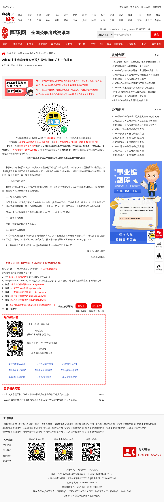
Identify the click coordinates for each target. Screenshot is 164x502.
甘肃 (103, 20)
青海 (139, 20)
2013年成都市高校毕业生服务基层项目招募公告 (33, 305)
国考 (20, 15)
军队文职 (118, 44)
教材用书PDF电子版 (88, 142)
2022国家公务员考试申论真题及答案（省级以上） (135, 125)
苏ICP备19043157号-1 (101, 474)
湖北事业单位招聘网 (11, 432)
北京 (29, 15)
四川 (57, 20)
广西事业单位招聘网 (95, 432)
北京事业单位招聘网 (84, 424)
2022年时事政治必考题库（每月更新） (131, 66)
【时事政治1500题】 (18, 364)
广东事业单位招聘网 (74, 432)
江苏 (93, 15)
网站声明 (82, 470)
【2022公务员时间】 (18, 377)
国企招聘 (55, 44)
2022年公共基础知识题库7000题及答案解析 (134, 83)
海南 (48, 20)
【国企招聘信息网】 (69, 370)
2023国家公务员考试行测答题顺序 (129, 79)
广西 (39, 20)
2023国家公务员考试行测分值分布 (129, 96)
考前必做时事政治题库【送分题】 (35, 142)
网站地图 (145, 7)
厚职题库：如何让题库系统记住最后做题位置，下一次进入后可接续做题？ (137, 62)
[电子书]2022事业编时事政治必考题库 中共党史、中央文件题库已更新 (67, 90)
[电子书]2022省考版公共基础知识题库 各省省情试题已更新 (62, 85)
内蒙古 (157, 20)
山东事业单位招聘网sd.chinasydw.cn (28, 296)
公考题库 (131, 44)
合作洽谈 (7, 455)
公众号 (159, 236)
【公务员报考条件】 (44, 377)
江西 (121, 15)
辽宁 (66, 15)
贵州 (84, 20)
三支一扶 (80, 44)
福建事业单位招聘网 (115, 428)
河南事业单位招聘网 (53, 432)
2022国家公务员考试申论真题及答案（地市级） (136, 121)
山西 (57, 15)
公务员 (30, 44)
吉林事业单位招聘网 (147, 424)
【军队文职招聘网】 (70, 377)
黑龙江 (148, 20)
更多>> (157, 55)
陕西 (93, 20)
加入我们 (7, 450)
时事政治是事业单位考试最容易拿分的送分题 (134, 92)
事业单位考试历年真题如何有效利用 (130, 100)
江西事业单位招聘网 (95, 428)
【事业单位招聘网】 (43, 370)
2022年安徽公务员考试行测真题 (128, 142)
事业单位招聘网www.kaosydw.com (27, 284)
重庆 (66, 20)
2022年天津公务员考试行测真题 (128, 133)
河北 (48, 15)
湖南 (158, 15)
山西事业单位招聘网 (105, 424)
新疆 (121, 20)
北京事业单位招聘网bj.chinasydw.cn (28, 292)
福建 (130, 15)
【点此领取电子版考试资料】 (24, 150)
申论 (144, 44)
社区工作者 (106, 44)
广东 (29, 20)
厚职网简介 (8, 445)
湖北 (148, 15)
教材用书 (156, 44)
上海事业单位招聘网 (136, 428)
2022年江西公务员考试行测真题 (128, 155)
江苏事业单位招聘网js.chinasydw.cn (28, 300)
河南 (20, 20)
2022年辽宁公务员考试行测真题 (128, 146)
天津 (39, 15)
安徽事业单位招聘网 (74, 428)
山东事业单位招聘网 (63, 424)
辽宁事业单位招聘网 (126, 424)
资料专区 (118, 55)
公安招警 (68, 44)
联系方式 (7, 461)
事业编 (159, 270)
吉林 (75, 15)
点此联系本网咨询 (48, 269)
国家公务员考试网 (27, 146)
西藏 (130, 20)
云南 (75, 20)
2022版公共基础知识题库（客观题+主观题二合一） (135, 71)
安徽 (112, 15)
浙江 (103, 15)
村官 (93, 44)
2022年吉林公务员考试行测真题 (128, 151)
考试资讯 (17, 44)
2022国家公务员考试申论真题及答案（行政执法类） (136, 117)
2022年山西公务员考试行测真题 (128, 138)
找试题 (159, 247)
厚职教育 (157, 7)
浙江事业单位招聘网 (53, 428)
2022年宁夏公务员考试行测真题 (128, 129)
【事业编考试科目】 (17, 370)
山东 (84, 15)
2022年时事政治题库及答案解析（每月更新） (135, 87)
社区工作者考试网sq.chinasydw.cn (27, 288)
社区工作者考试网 (43, 424)
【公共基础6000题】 (44, 364)
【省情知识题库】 (69, 364)
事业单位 (42, 44)
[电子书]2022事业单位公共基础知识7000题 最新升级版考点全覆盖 (65, 94)
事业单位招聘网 (25, 424)
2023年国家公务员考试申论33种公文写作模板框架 (136, 75)
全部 (44, 53)
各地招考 (28, 53)
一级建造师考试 (9, 424)
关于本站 (70, 470)
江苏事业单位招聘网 (32, 428)
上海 (139, 15)
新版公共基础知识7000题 (65, 142)
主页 (20, 53)
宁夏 (112, 20)
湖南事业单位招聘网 (32, 432)
